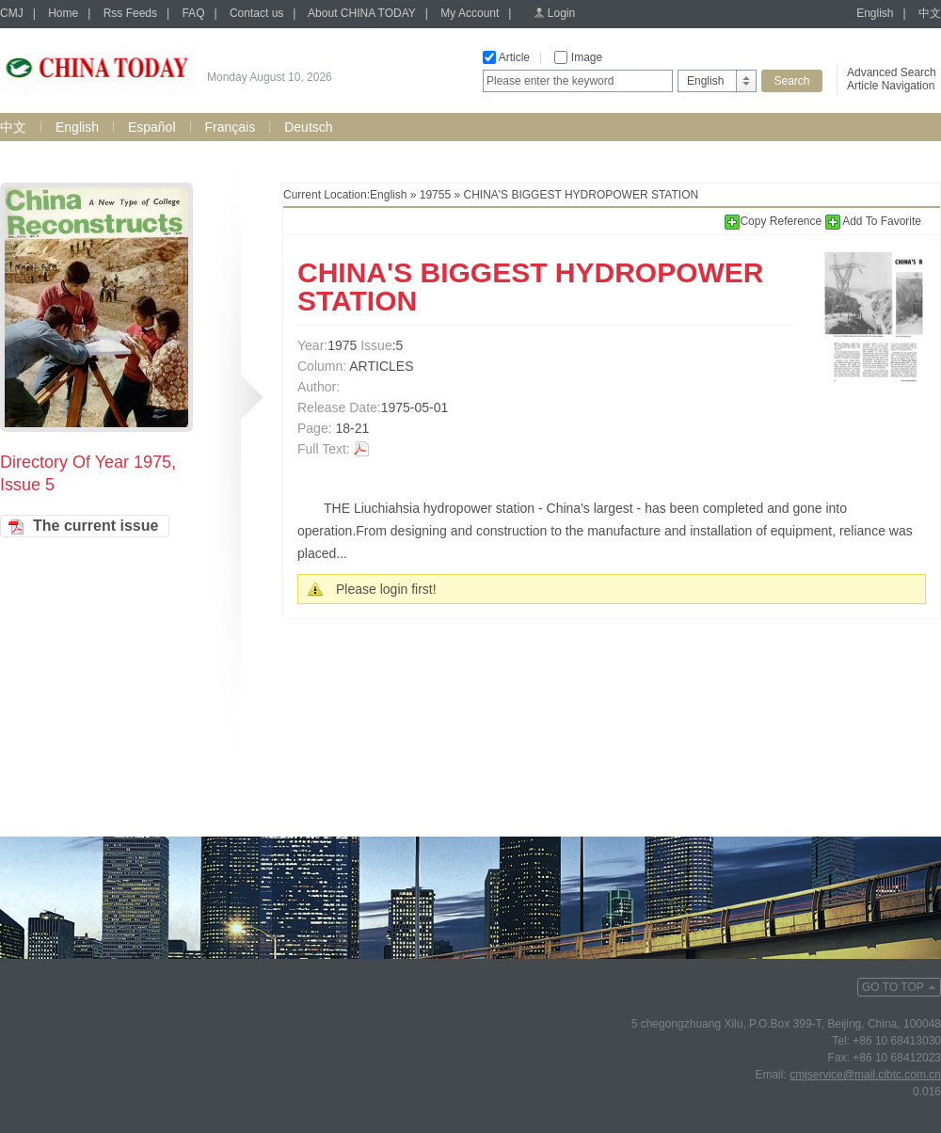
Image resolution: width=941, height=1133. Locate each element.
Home (63, 13)
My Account (469, 13)
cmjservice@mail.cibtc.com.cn (865, 1074)
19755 (435, 194)
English (874, 13)
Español (152, 127)
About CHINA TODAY (362, 13)
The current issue (95, 526)
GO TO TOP (893, 987)
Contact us (256, 13)
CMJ (12, 13)
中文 (929, 13)
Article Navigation (890, 85)
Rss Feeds (130, 13)
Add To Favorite (873, 221)
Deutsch (308, 127)
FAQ (193, 13)
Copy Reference (774, 221)
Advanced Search (891, 72)
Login (561, 13)
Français (230, 127)
